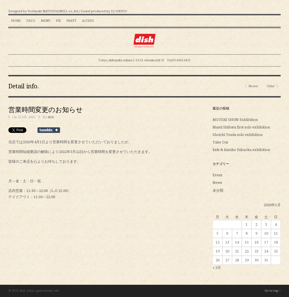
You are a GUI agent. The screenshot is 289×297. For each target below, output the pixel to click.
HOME (16, 21)
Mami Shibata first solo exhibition (241, 127)
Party (71, 21)
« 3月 (217, 268)
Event (217, 175)
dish (51, 117)
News (217, 183)
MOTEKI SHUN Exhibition (235, 120)
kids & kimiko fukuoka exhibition (241, 150)
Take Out (220, 142)
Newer (251, 86)
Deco (30, 21)
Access (88, 21)
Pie (58, 21)
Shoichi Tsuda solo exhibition (238, 135)
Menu (45, 21)
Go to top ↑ (273, 290)
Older (272, 86)
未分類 (218, 190)
